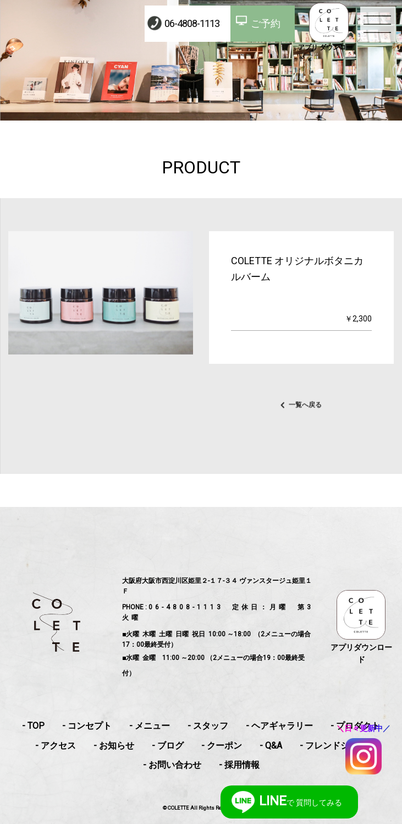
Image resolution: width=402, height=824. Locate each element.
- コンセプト (87, 726)
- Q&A (271, 745)
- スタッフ (208, 726)
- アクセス (55, 745)
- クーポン (221, 745)
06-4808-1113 (191, 23)
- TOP (33, 726)
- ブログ (168, 745)
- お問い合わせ (172, 765)
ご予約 (265, 23)
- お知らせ (113, 745)
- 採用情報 (239, 765)
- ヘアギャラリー (279, 726)
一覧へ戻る (305, 411)
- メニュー (149, 726)
